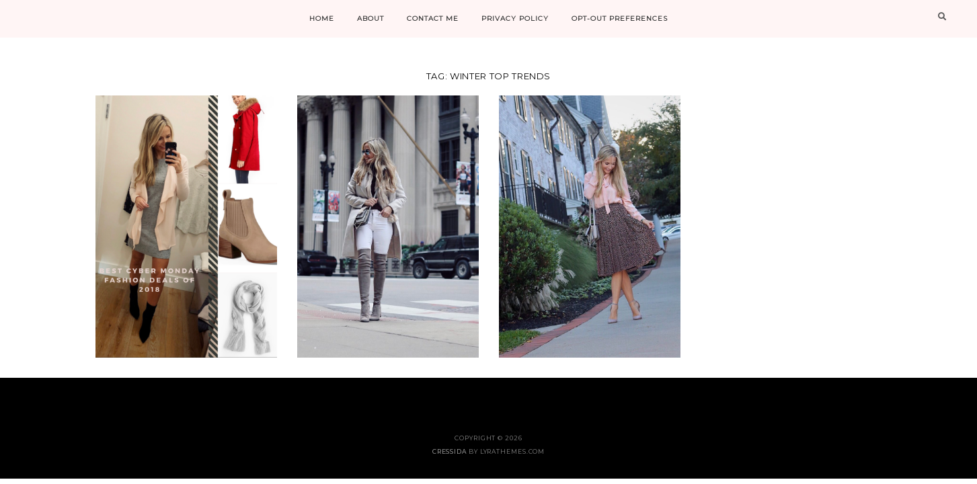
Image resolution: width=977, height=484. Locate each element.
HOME (321, 18)
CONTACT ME (433, 18)
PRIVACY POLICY (515, 18)
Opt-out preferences (620, 18)
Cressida (449, 451)
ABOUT (370, 18)
